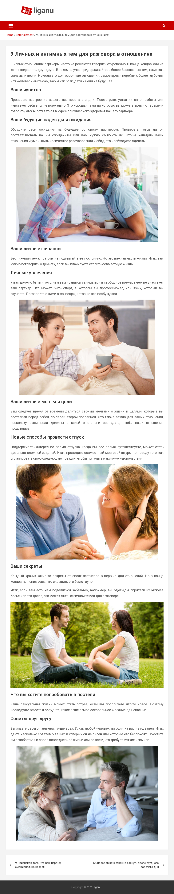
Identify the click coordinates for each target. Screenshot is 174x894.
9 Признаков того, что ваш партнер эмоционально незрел (38, 865)
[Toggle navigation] (11, 25)
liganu (43, 10)
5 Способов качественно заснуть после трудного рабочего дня (126, 865)
